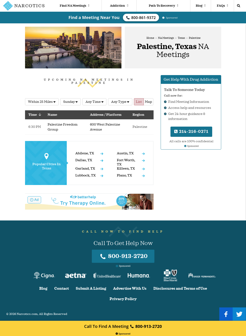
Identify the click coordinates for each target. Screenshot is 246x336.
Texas (181, 38)
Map (148, 102)
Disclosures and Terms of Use (180, 288)
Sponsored (123, 333)
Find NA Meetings (74, 6)
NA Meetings (166, 38)
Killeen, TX (126, 168)
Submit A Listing (91, 288)
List (139, 102)
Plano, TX (124, 175)
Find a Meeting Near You (94, 17)
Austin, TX (125, 153)
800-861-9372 (141, 17)
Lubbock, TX (85, 175)
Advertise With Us (129, 288)
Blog (200, 6)
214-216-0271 (191, 131)
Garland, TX (85, 168)
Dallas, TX (83, 160)
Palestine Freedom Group (63, 127)
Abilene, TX (84, 153)
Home (150, 38)
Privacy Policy (123, 299)
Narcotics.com (27, 314)
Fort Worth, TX (126, 162)
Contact (61, 288)
